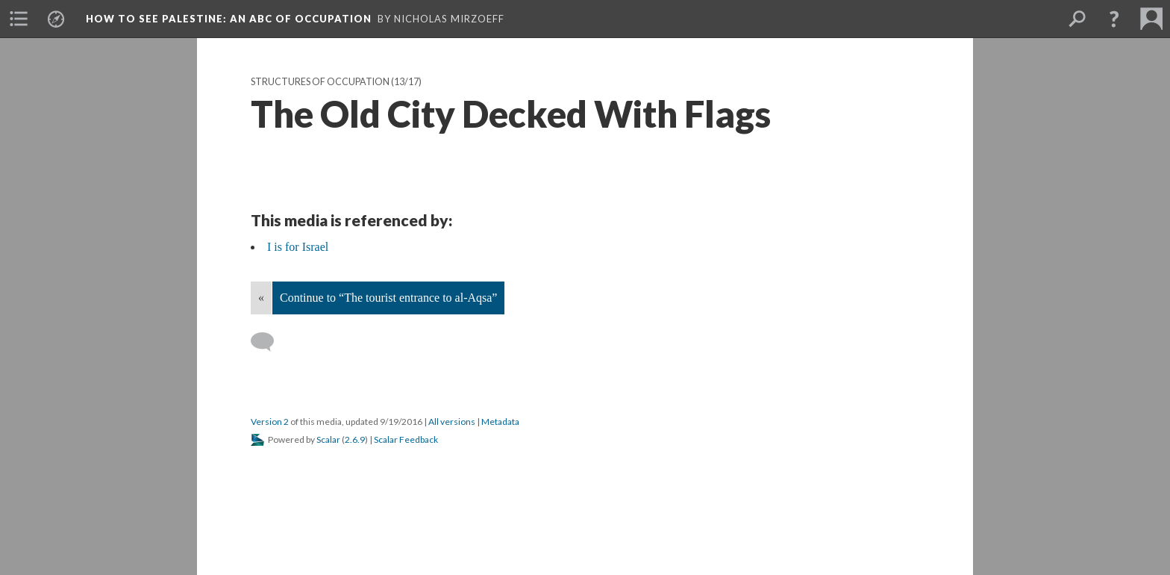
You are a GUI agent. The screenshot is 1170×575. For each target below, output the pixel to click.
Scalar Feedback (406, 439)
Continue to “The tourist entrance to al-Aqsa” (388, 297)
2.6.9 (355, 439)
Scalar (328, 439)
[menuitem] (18, 18)
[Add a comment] (269, 342)
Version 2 (270, 421)
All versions (451, 421)
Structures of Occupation (320, 81)
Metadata (500, 421)
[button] (1114, 18)
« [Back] (261, 297)
